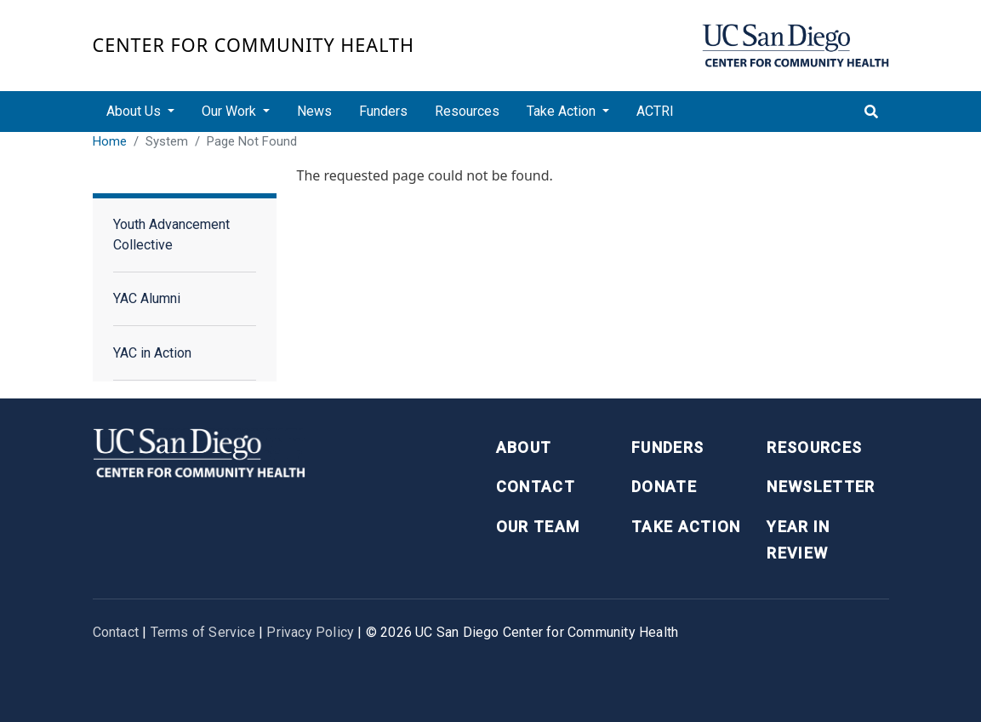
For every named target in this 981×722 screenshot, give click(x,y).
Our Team (538, 527)
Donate (664, 487)
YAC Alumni (146, 298)
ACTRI (655, 111)
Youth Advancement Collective (171, 234)
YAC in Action (152, 353)
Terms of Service (203, 632)
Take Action (686, 527)
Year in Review (798, 540)
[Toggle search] (871, 111)
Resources (467, 111)
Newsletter (821, 487)
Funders (383, 111)
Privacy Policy (310, 632)
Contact (535, 487)
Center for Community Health (254, 44)
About (524, 447)
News (314, 111)
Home (110, 141)
